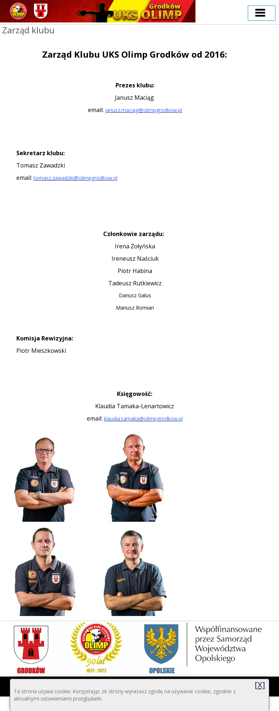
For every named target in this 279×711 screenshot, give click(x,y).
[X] (260, 684)
